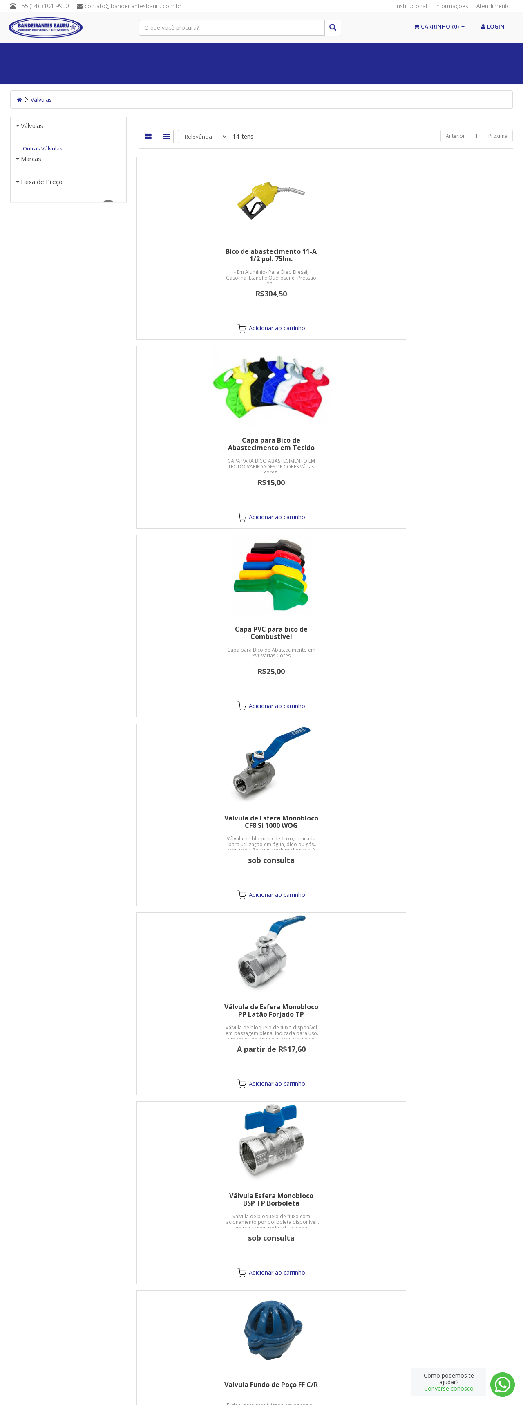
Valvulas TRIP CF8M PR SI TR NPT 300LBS (197, 1010)
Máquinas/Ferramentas (153, 74)
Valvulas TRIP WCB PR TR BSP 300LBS (326, 1010)
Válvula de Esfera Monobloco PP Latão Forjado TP (326, 444)
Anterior (455, 135)
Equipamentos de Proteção (405, 53)
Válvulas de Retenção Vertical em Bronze (197, 821)
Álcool (94, 53)
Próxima (497, 135)
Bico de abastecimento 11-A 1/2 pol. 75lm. (197, 255)
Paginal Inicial (42, 53)
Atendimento (493, 6)
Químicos (232, 53)
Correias (186, 53)
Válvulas (280, 53)
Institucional (411, 6)
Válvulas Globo (326, 817)
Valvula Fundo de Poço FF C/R (197, 629)
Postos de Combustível (238, 74)
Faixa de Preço (42, 344)
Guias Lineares (310, 74)
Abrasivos (87, 74)
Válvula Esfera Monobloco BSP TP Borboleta (454, 444)
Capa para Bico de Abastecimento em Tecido (325, 255)
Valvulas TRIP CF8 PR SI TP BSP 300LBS (454, 821)
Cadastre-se (398, 1325)
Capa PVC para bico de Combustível (454, 255)
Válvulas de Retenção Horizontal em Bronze (454, 633)
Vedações (139, 53)
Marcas (31, 262)
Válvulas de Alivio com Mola (325, 629)
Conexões (327, 53)
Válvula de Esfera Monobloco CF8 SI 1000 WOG (197, 444)
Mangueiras (38, 74)
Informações (451, 6)
